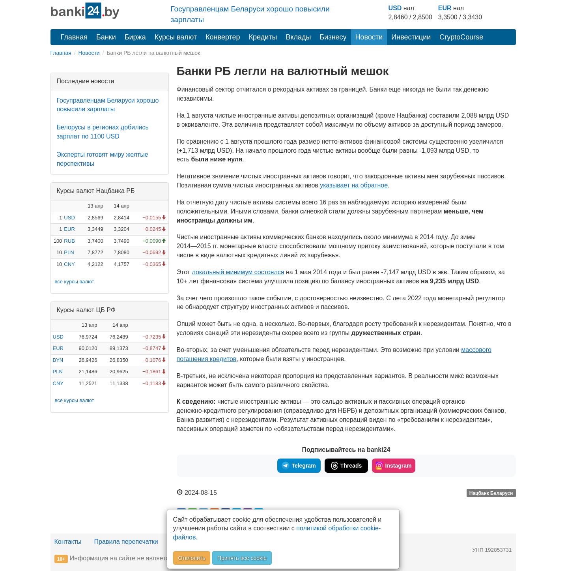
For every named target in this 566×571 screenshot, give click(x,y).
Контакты (68, 541)
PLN (69, 252)
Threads (346, 466)
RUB (69, 241)
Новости (369, 37)
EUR (445, 8)
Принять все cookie (242, 558)
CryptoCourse (461, 37)
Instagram (393, 466)
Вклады (298, 37)
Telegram (299, 466)
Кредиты (263, 37)
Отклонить (191, 558)
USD (395, 8)
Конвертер (222, 37)
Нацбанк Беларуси (491, 493)
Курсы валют (176, 37)
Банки (106, 37)
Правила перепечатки (126, 541)
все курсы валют (74, 282)
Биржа (135, 37)
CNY (69, 264)
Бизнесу (333, 37)
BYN (58, 360)
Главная (74, 37)
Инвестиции (411, 37)
